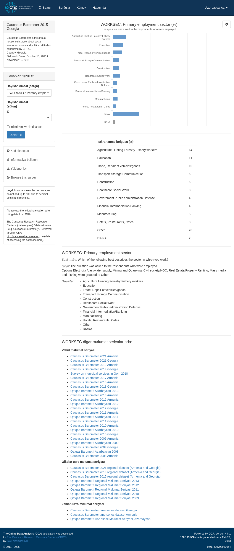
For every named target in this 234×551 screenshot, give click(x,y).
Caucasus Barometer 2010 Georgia (94, 434)
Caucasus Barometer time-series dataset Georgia (103, 510)
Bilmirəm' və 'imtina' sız (24, 126)
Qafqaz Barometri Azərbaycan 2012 (94, 404)
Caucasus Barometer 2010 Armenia (94, 425)
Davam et (16, 135)
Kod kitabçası (18, 151)
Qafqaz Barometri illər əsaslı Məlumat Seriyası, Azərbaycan (110, 519)
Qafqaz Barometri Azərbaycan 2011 (94, 417)
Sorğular (64, 7)
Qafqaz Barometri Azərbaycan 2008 (94, 451)
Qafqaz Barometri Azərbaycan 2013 (94, 391)
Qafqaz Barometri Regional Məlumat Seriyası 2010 (104, 494)
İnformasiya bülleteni (22, 159)
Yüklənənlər (17, 168)
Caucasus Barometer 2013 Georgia (94, 386)
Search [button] (45, 7)
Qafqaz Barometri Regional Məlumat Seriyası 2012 (104, 485)
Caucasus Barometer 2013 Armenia (94, 395)
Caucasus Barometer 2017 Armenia (94, 378)
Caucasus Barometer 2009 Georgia (94, 447)
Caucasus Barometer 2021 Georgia (94, 360)
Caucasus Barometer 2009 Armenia (94, 438)
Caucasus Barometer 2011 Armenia (94, 412)
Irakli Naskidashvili (17, 541)
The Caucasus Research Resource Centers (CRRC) (37, 537)
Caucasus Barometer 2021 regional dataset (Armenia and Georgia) (115, 468)
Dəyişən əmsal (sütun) (17, 104)
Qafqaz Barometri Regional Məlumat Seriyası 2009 (104, 498)
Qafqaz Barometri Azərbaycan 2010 (94, 430)
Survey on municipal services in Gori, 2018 (99, 373)
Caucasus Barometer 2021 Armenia (94, 356)
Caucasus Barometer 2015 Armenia (94, 382)
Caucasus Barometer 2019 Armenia (94, 365)
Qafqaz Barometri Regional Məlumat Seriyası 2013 (104, 481)
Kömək (81, 7)
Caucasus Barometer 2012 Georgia (94, 408)
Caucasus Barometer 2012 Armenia (94, 399)
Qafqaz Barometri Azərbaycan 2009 (94, 443)
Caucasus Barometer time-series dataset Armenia (103, 514)
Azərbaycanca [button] (216, 7)
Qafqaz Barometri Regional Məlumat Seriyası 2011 (104, 489)
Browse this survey (21, 177)
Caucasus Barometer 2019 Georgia (94, 369)
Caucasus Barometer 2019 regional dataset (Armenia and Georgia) (115, 472)
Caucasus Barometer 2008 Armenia (94, 456)
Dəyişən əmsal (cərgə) (23, 86)
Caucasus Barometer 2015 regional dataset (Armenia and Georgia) (115, 476)
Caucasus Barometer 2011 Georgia (94, 421)
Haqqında (99, 7)
